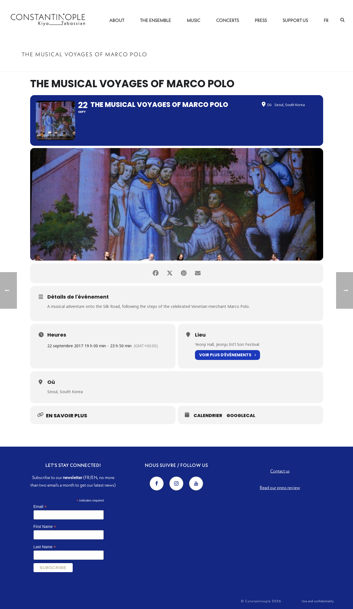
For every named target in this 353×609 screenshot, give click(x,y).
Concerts (227, 20)
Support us (295, 20)
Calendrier (208, 415)
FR (326, 20)
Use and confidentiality (318, 601)
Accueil (254, 66)
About (116, 20)
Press (261, 20)
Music (193, 20)
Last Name (45, 547)
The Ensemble (155, 20)
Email (40, 506)
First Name (45, 526)
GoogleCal (241, 415)
